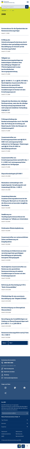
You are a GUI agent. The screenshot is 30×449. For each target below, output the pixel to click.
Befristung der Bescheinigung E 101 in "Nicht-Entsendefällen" (13, 286)
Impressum (4, 431)
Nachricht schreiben (9, 371)
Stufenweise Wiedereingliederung (12, 228)
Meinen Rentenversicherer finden (9, 416)
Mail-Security (19, 433)
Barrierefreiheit (20, 436)
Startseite (4, 10)
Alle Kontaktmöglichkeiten (11, 377)
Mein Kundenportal (9, 368)
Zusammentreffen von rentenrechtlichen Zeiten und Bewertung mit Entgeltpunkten (14, 239)
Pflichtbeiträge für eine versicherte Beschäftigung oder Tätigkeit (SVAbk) (13, 297)
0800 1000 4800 (8, 362)
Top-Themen (4, 420)
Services (3, 423)
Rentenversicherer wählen (9, 413)
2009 (13, 10)
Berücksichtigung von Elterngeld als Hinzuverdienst (13, 309)
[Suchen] (27, 7)
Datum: (4, 342)
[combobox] (13, 7)
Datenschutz (19, 431)
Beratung (6, 374)
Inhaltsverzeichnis (6, 433)
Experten (3, 426)
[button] (23, 446)
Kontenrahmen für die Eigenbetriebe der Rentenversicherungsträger (14, 30)
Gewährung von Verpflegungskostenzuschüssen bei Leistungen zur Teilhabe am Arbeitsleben (14, 216)
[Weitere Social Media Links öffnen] (5, 393)
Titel (10, 342)
